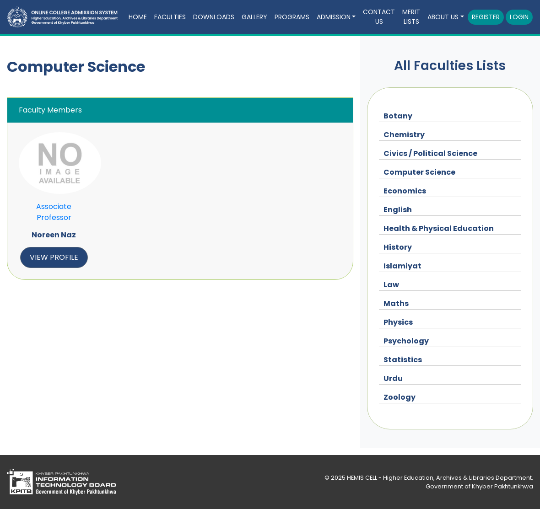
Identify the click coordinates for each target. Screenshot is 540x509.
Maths (396, 303)
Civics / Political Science (430, 153)
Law (391, 284)
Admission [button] (334, 16)
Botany (397, 116)
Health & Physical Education (438, 228)
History (397, 247)
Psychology (406, 341)
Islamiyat (402, 266)
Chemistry (404, 134)
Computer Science (419, 172)
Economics (404, 191)
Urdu (393, 378)
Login (519, 16)
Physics (398, 322)
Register (486, 16)
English (397, 209)
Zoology (399, 397)
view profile (54, 257)
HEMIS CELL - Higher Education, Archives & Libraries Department (439, 478)
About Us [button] (443, 16)
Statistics (402, 359)
